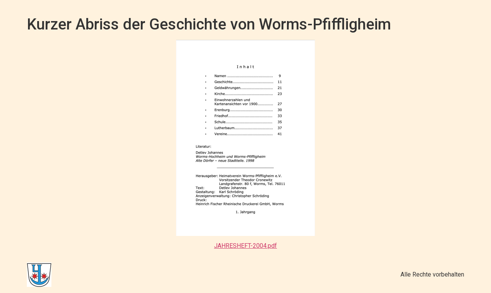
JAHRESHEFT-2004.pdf (245, 245)
